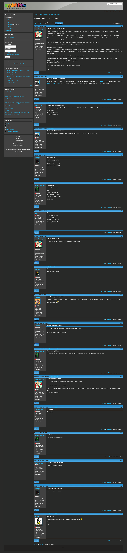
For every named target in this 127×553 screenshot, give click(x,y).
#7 (121, 210)
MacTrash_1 (39, 29)
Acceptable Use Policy (12, 131)
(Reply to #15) (53, 460)
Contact (120, 11)
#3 (121, 103)
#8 (121, 236)
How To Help (105, 11)
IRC (9, 19)
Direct (13, 63)
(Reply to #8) (51, 267)
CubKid (37, 297)
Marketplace (43, 14)
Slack (9, 26)
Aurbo (6, 93)
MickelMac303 (40, 185)
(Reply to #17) (53, 514)
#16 (121, 460)
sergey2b (7, 110)
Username (8, 44)
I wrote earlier (102, 81)
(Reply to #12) (53, 376)
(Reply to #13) (53, 407)
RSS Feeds (9, 127)
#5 (121, 155)
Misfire (10, 24)
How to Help (18, 155)
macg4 (37, 158)
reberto (37, 213)
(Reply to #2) (51, 103)
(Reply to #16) (53, 486)
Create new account (12, 52)
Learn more (8, 30)
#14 (121, 407)
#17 (121, 486)
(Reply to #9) (52, 294)
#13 (121, 376)
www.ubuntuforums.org (53, 83)
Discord (10, 22)
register (41, 23)
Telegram (10, 28)
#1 (121, 26)
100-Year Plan (113, 11)
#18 (121, 514)
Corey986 (7, 105)
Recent (16, 11)
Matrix (9, 21)
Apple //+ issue (10, 74)
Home (6, 11)
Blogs (7, 123)
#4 (121, 128)
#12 (121, 349)
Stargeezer (8, 116)
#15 (121, 432)
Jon (36, 79)
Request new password (13, 54)
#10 (121, 294)
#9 (121, 267)
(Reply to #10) (53, 323)
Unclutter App (21, 63)
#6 (121, 183)
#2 (121, 76)
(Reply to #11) (53, 349)
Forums (11, 11)
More (30, 85)
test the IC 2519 (11, 83)
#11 (121, 323)
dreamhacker (8, 99)
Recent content (10, 37)
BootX (76, 81)
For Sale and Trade (54, 14)
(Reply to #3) (51, 128)
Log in (35, 23)
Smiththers (39, 105)
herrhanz (38, 516)
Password (8, 48)
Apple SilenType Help (12, 80)
